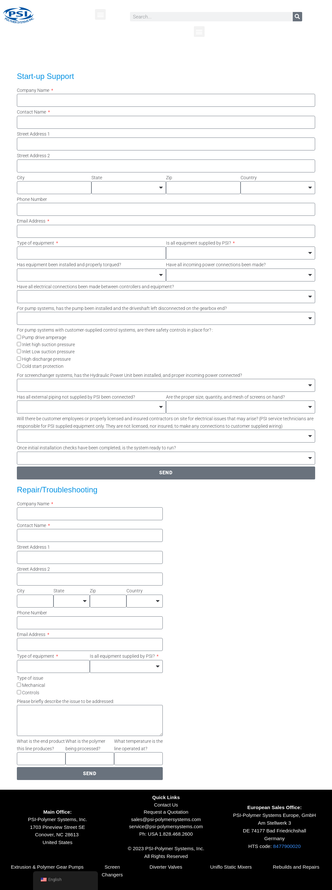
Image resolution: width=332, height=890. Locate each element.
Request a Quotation (166, 812)
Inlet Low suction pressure (48, 351)
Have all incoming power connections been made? (216, 264)
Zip (169, 177)
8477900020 (287, 846)
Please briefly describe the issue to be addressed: (65, 701)
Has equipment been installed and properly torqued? (69, 264)
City (21, 177)
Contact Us (166, 805)
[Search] (297, 16)
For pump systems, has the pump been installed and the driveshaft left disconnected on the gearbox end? (122, 308)
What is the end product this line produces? (41, 745)
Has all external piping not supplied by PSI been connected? (76, 397)
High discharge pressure (46, 359)
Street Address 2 (33, 155)
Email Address (31, 221)
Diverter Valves (165, 867)
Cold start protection (43, 366)
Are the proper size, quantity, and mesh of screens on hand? (225, 397)
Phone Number (32, 199)
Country (249, 177)
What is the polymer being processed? (85, 745)
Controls (30, 692)
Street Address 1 (33, 134)
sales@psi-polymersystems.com (166, 819)
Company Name (33, 90)
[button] (100, 14)
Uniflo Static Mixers (231, 867)
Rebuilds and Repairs (296, 867)
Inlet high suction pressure (48, 344)
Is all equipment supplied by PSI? (199, 243)
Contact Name (32, 112)
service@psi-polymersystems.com (166, 826)
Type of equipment (36, 243)
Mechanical (33, 685)
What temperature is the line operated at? (138, 745)
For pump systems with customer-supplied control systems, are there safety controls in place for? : (115, 330)
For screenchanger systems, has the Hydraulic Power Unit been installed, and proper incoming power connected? (129, 375)
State (96, 177)
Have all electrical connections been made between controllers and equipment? (95, 286)
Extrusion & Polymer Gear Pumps (47, 867)
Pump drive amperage (44, 337)
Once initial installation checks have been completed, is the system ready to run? (96, 447)
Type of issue (30, 678)
